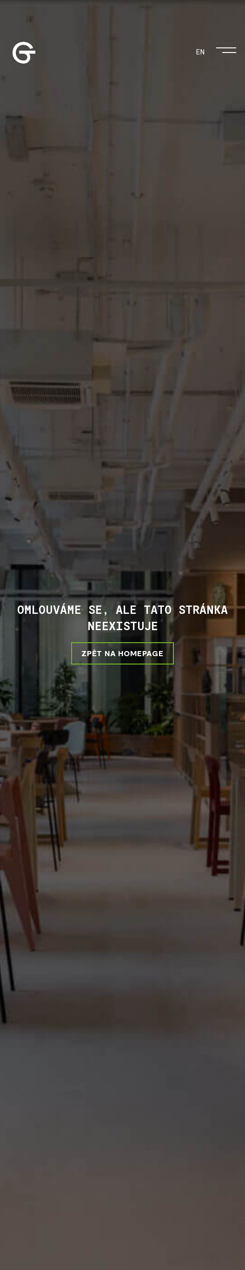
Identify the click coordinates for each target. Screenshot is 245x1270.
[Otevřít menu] (226, 48)
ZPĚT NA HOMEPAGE (122, 653)
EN (200, 51)
